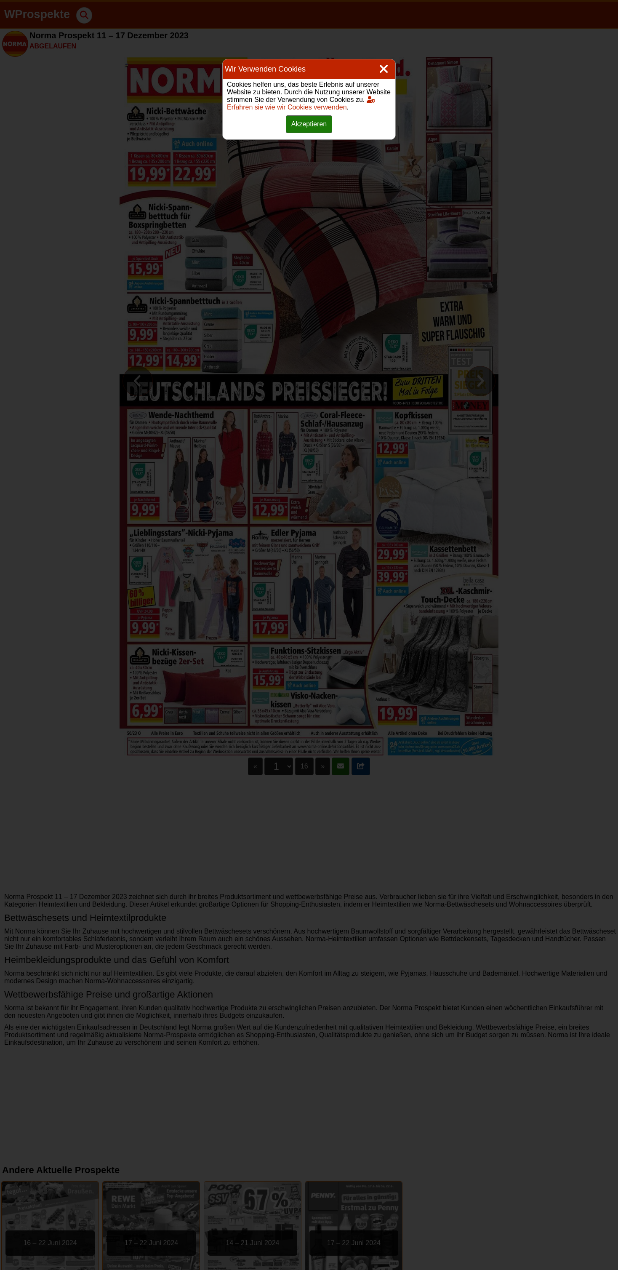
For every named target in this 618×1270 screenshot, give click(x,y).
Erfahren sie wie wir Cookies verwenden (301, 103)
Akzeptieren (309, 124)
